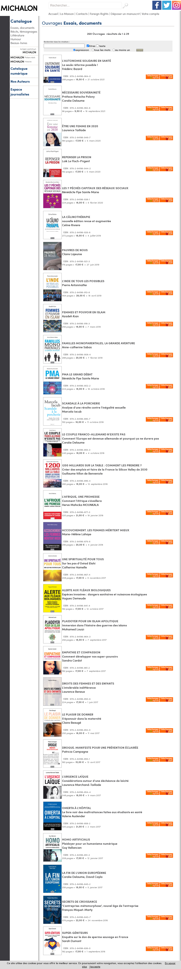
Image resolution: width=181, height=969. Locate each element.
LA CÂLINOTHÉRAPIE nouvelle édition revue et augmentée (86, 219)
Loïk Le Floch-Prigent (76, 161)
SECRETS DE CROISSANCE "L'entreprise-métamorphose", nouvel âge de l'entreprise (100, 903)
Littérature (17, 35)
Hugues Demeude (74, 598)
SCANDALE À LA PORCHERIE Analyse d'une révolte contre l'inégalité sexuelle (94, 405)
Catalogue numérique (19, 71)
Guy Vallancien (72, 847)
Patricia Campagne (75, 751)
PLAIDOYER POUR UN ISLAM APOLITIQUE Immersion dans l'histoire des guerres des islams (94, 623)
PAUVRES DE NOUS (75, 250)
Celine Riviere (71, 225)
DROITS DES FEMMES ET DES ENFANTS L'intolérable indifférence (88, 685)
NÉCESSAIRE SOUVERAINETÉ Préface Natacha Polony (81, 94)
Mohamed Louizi (73, 629)
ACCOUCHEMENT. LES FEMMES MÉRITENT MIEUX (95, 530)
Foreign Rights (99, 14)
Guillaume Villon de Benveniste (82, 473)
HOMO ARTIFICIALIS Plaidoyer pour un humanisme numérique (89, 841)
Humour (16, 39)
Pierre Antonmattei (74, 285)
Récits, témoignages (24, 31)
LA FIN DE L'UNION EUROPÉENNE (84, 873)
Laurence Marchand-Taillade (81, 785)
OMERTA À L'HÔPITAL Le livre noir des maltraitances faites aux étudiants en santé (102, 810)
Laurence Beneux (73, 691)
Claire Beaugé (71, 722)
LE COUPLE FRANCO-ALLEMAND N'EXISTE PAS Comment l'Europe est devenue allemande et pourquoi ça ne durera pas (110, 436)
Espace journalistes (20, 92)
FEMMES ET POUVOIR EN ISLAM (83, 312)
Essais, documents (22, 28)
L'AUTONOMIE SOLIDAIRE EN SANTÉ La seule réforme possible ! (86, 63)
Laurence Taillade (74, 130)
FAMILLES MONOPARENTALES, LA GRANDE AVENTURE (98, 343)
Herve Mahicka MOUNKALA (80, 505)
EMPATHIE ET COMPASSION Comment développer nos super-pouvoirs (90, 654)
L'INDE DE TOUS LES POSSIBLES (83, 281)
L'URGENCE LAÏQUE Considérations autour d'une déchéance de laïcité (95, 778)
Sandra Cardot (72, 660)
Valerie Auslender (73, 816)
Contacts (82, 14)
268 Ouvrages (96, 34)
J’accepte (95, 966)
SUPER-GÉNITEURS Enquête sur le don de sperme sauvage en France (95, 935)
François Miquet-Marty (77, 910)
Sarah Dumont (71, 941)
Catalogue (21, 21)
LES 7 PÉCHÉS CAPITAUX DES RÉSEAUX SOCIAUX (95, 188)
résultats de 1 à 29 (117, 34)
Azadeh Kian (70, 316)
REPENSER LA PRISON (76, 157)
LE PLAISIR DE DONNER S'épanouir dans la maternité (81, 716)
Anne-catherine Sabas (77, 347)
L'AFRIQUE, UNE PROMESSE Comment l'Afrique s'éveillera (82, 498)
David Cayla (94, 877)
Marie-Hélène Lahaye (76, 534)
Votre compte (150, 14)
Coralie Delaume (73, 100)
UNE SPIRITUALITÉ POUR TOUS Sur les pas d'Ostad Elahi (83, 561)
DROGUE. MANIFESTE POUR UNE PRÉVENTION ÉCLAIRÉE (100, 747)
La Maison (67, 14)
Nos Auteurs (20, 81)
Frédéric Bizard (72, 69)
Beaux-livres (19, 43)
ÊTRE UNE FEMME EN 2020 (80, 126)
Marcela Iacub (72, 411)
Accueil (53, 14)
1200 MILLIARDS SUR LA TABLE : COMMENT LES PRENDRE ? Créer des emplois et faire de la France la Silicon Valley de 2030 (104, 467)
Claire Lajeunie (72, 254)
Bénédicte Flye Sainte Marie (80, 192)
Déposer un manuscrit (125, 14)
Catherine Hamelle (74, 567)
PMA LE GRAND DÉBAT (77, 374)
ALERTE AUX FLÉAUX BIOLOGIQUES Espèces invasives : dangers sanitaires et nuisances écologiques (104, 592)
